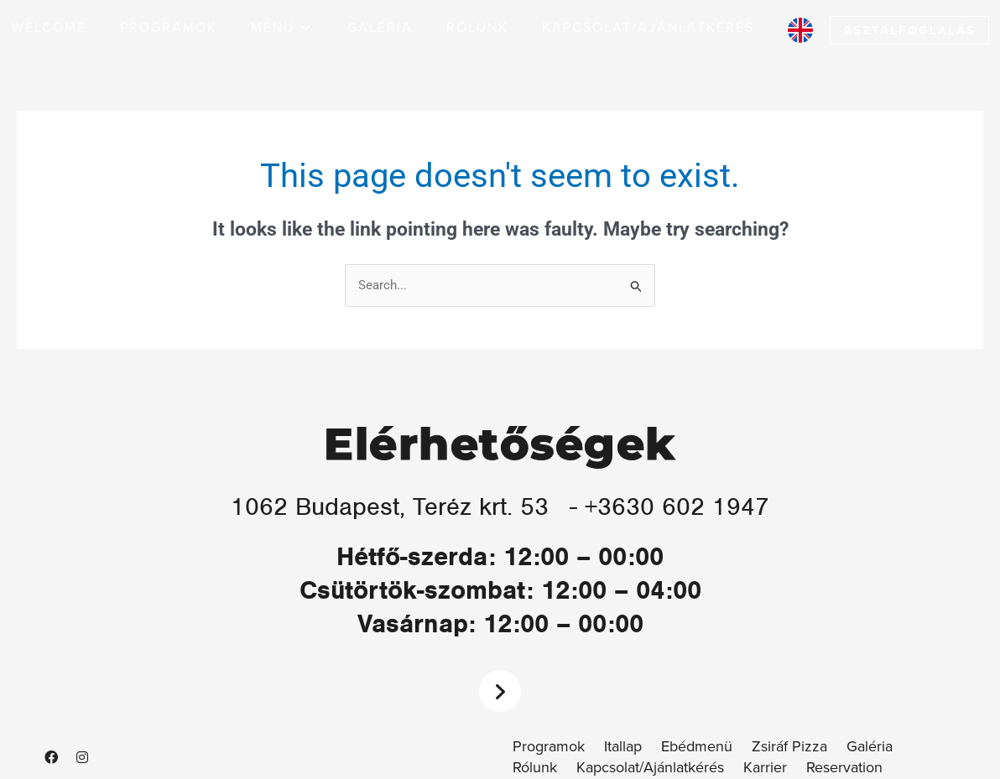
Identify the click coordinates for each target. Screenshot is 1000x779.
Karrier (765, 767)
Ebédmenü (696, 746)
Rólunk (535, 767)
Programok (549, 746)
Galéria (869, 746)
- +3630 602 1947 (672, 506)
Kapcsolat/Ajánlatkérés (650, 767)
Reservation (844, 767)
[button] (282, 28)
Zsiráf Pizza (789, 746)
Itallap (623, 746)
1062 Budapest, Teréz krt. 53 (389, 506)
